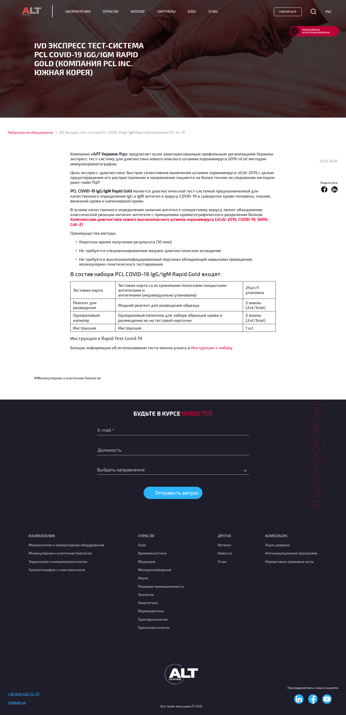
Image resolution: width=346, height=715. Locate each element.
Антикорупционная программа (291, 553)
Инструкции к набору (212, 347)
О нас (222, 561)
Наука (143, 578)
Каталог (138, 11)
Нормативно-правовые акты (289, 561)
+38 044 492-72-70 (23, 694)
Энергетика (148, 602)
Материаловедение (154, 570)
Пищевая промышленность (161, 586)
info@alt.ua (17, 702)
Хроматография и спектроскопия (57, 570)
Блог (192, 11)
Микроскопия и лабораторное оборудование (67, 545)
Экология (146, 594)
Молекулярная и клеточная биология (60, 553)
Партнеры (166, 11)
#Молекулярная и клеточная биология (67, 378)
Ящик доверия (277, 545)
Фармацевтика (151, 611)
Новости (225, 553)
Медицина (146, 561)
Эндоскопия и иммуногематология (58, 561)
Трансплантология (153, 627)
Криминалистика (152, 553)
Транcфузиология (153, 619)
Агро (142, 545)
